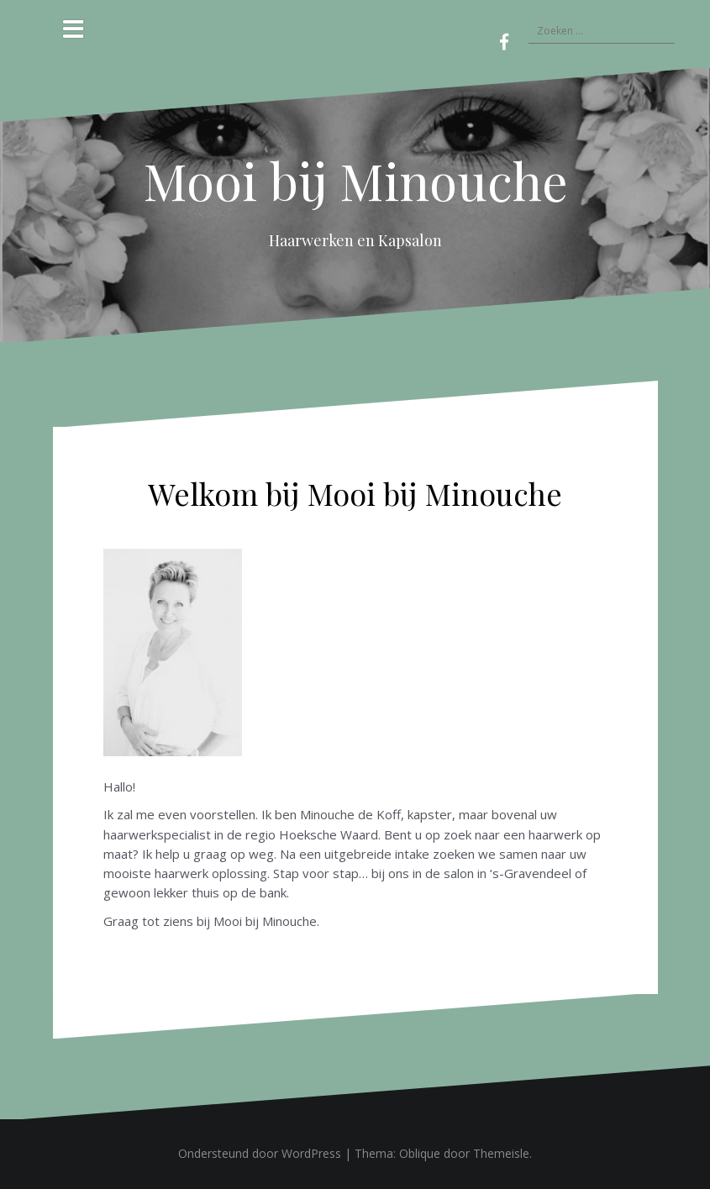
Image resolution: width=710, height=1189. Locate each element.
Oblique (419, 1153)
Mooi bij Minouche (355, 179)
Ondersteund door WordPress (259, 1153)
